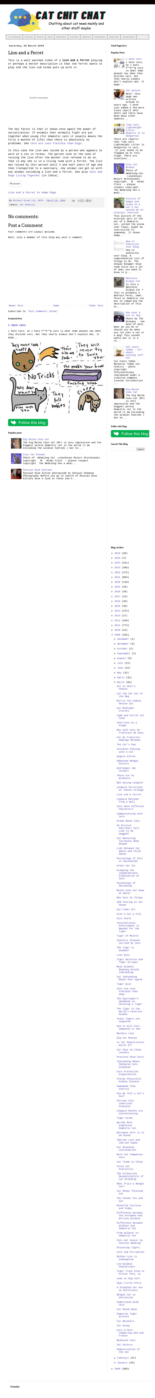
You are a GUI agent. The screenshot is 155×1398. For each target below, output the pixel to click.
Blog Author (61, 37)
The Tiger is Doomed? (125, 949)
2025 (118, 558)
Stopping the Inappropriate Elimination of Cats (128, 874)
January (123, 1363)
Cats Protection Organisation (127, 1073)
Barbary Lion (125, 1033)
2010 (118, 630)
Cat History (125, 1345)
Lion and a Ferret (129, 794)
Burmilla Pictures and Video (129, 1207)
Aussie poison (128, 37)
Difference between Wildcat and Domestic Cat (130, 1226)
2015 (118, 606)
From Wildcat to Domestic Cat (127, 1234)
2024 (118, 563)
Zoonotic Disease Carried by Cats (129, 941)
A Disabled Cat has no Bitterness (130, 1289)
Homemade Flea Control (126, 1087)
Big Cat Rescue (127, 1038)
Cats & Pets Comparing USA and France (130, 1333)
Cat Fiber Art (126, 909)
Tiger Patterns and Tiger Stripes (130, 961)
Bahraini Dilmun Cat (133, 279)
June (121, 668)
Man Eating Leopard (130, 783)
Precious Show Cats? (130, 1057)
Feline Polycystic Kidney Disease (129, 1080)
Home (56, 305)
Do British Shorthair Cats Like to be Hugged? (128, 829)
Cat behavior (27, 205)
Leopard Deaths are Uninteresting (130, 1112)
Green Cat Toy (126, 865)
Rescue (40, 37)
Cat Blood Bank (127, 1309)
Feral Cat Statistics (125, 1168)
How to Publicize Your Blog (132, 244)
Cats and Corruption (130, 1252)
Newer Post (16, 305)
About (49, 37)
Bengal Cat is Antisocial (126, 1296)
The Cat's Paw (126, 744)
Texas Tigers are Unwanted (128, 1020)
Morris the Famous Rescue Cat (129, 702)
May (120, 673)
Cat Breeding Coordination (126, 1148)
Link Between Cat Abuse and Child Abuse (129, 851)
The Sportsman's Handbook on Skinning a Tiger (129, 1001)
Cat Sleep (123, 1325)
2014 (118, 611)
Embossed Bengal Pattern (127, 762)
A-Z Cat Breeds (14, 37)
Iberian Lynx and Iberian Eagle (128, 1141)
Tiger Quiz (124, 984)
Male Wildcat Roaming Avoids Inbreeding (128, 969)
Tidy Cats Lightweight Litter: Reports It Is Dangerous (135, 130)
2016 (118, 601)
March (121, 682)
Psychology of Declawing (126, 884)
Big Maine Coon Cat (36, 439)
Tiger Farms (125, 1118)
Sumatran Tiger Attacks (127, 1315)
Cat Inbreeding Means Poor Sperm (129, 978)
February (123, 1358)
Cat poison (133, 90)
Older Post (96, 305)
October (123, 649)
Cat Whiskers (125, 1321)
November (123, 644)
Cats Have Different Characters (130, 807)
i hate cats (17, 325)
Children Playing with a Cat (128, 750)
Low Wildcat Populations (126, 1265)
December (123, 639)
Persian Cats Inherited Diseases (125, 1103)
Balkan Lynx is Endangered (127, 1258)
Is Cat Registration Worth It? (130, 1044)
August (122, 658)
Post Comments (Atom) (42, 311)
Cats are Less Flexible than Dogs (55, 143)
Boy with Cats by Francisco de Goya (130, 731)
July (121, 663)
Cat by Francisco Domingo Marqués (129, 738)
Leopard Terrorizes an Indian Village (130, 788)
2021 (118, 577)
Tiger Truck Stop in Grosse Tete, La (130, 1272)
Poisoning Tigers (128, 1247)
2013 (118, 615)
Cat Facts (29, 37)
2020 (118, 582)
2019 (118, 587)
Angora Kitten (126, 756)
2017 (118, 596)
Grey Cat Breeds (34, 454)
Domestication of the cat (128, 1350)
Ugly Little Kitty (129, 1283)
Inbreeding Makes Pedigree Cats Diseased (128, 1064)
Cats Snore (124, 918)
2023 (118, 567)
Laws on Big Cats (128, 1278)
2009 (118, 635)
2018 (118, 591)
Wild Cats (86, 37)
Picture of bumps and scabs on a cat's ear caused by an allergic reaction (128, 206)
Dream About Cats (128, 821)
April (121, 677)
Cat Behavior (100, 37)
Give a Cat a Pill (129, 914)
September (124, 653)
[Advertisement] (128, 498)
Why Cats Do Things (130, 897)
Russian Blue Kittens (37, 470)
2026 (118, 553)
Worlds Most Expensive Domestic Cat (126, 1125)
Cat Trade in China (130, 1162)
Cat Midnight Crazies (125, 709)
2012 (118, 620)
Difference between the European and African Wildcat (130, 1216)
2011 (118, 625)
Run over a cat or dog (133, 314)
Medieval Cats (126, 1340)
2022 (118, 572)
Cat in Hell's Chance (126, 687)
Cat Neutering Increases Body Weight (128, 841)
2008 (118, 1369)
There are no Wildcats (125, 777)
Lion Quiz (123, 955)
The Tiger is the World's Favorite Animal (129, 1012)
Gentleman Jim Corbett (126, 769)
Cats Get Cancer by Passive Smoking (130, 1241)
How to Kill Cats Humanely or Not (129, 1027)
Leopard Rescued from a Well (127, 800)
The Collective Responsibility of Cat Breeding (130, 1176)
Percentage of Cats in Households (130, 860)
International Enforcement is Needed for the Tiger (128, 927)
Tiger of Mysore (127, 936)
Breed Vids (114, 37)
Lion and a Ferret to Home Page (32, 192)
